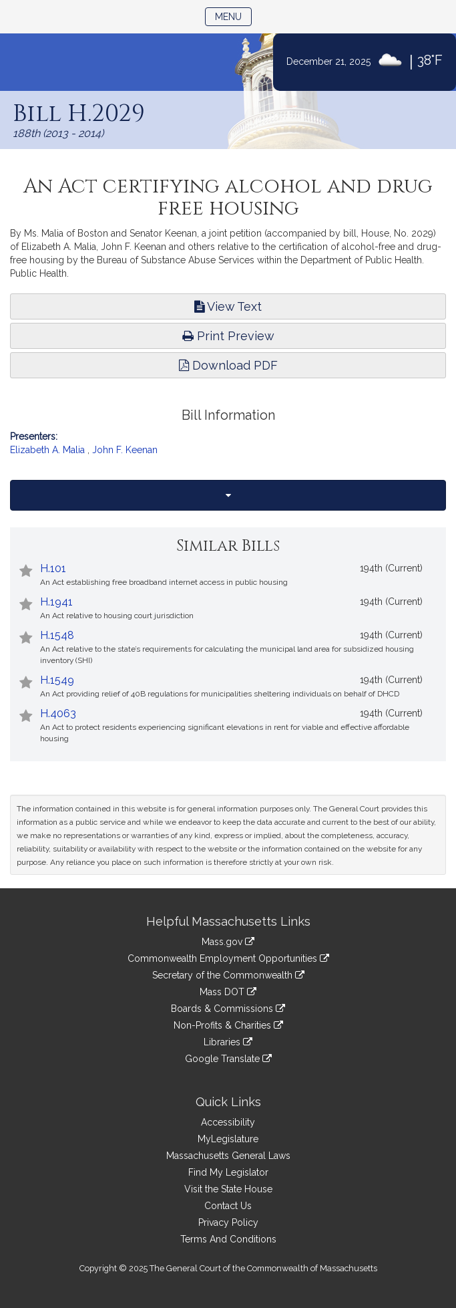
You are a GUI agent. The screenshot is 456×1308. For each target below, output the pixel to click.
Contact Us (228, 1205)
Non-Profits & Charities (228, 1025)
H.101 (53, 568)
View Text (228, 306)
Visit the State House (228, 1189)
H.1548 (57, 635)
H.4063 (58, 713)
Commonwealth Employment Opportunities (228, 958)
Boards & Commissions (228, 1008)
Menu (233, 15)
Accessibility (228, 1122)
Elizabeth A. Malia (47, 449)
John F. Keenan (125, 449)
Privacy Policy (228, 1222)
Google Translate (228, 1058)
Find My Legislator (228, 1172)
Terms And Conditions (228, 1239)
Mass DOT (228, 992)
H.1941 (56, 602)
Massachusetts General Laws (228, 1155)
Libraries (228, 1042)
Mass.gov (228, 941)
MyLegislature (228, 1139)
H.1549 (57, 680)
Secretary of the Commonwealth (228, 975)
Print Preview (228, 336)
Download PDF (228, 365)
